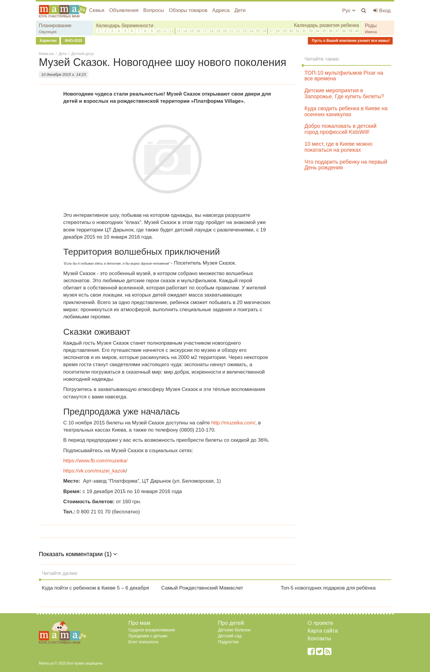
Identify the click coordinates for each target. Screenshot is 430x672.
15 (192, 31)
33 (311, 31)
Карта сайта (323, 631)
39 (350, 31)
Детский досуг (82, 54)
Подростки (228, 641)
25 (258, 31)
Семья (96, 10)
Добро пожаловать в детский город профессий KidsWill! (341, 129)
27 (271, 31)
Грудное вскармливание (151, 629)
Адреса (221, 10)
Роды (371, 25)
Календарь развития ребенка (326, 25)
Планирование (55, 25)
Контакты (319, 639)
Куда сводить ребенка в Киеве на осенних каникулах (346, 111)
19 (218, 31)
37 (337, 31)
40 (357, 31)
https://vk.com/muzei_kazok (94, 471)
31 (298, 31)
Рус (348, 10)
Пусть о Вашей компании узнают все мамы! (350, 41)
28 (278, 31)
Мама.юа (46, 54)
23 (244, 31)
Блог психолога (143, 641)
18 (211, 31)
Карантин (47, 41)
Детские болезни (234, 629)
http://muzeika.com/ (233, 423)
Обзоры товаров (188, 10)
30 (291, 31)
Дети (240, 10)
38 (344, 31)
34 (317, 31)
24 (251, 31)
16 (198, 31)
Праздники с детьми (148, 635)
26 (264, 31)
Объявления (123, 10)
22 (238, 31)
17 (205, 31)
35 (324, 31)
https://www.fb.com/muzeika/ (95, 461)
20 (225, 31)
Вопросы (153, 10)
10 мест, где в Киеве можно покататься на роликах (339, 147)
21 (231, 31)
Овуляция (47, 32)
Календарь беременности (124, 25)
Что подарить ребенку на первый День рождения (346, 165)
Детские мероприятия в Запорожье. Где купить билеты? (344, 93)
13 (178, 31)
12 (171, 31)
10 (158, 31)
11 (165, 31)
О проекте (320, 623)
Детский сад (230, 635)
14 (185, 31)
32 (304, 31)
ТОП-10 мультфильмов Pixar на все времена (344, 76)
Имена (371, 32)
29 (284, 31)
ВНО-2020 (73, 41)
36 (330, 31)
